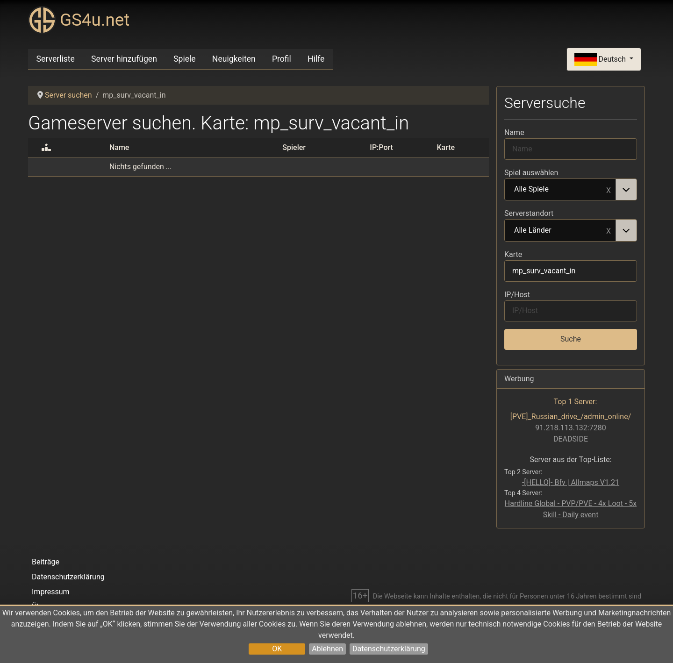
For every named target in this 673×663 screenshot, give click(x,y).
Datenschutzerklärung (388, 648)
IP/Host (517, 294)
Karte (513, 254)
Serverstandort (528, 213)
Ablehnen (327, 648)
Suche (570, 339)
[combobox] (570, 189)
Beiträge (45, 561)
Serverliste (55, 59)
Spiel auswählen (531, 172)
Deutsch (601, 59)
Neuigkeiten (234, 59)
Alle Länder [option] (560, 231)
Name (514, 132)
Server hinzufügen (124, 59)
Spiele (184, 59)
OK (277, 648)
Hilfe (316, 59)
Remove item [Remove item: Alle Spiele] (608, 189)
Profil (281, 59)
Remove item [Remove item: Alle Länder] (608, 230)
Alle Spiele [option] (560, 190)
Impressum (51, 591)
